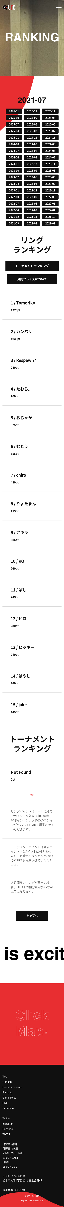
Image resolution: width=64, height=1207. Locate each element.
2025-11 (50, 111)
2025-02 (50, 131)
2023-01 (14, 190)
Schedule (8, 1108)
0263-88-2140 (16, 1190)
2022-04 (14, 210)
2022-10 (14, 197)
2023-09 (32, 170)
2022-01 (50, 210)
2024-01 (14, 164)
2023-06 (32, 177)
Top (4, 1076)
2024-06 (32, 150)
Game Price (9, 1097)
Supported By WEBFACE (32, 1201)
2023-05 (50, 177)
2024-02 (50, 157)
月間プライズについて (32, 279)
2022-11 (50, 190)
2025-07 (14, 124)
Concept (7, 1082)
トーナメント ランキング (32, 265)
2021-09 (14, 223)
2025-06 (32, 124)
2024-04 (14, 157)
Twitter (6, 1118)
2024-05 (50, 150)
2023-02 (50, 183)
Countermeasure (12, 1087)
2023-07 (14, 177)
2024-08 (50, 144)
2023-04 (14, 183)
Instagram (8, 1124)
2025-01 (14, 137)
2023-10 (14, 170)
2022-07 (14, 203)
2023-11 (50, 164)
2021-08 (32, 223)
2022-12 (32, 190)
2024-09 (32, 144)
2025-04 (14, 131)
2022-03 (32, 210)
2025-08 (50, 117)
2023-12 (32, 164)
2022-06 (32, 203)
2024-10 (14, 144)
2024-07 (14, 150)
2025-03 (32, 131)
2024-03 (32, 157)
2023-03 (32, 183)
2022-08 (50, 197)
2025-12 (32, 111)
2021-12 (14, 216)
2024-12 (32, 137)
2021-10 (50, 216)
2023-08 (50, 170)
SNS (5, 1103)
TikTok (6, 1134)
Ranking (7, 1092)
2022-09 (32, 197)
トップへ (32, 915)
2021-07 (50, 223)
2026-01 (14, 111)
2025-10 (14, 117)
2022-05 (50, 203)
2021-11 (32, 216)
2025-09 (32, 117)
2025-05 (50, 124)
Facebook (8, 1129)
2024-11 (50, 137)
